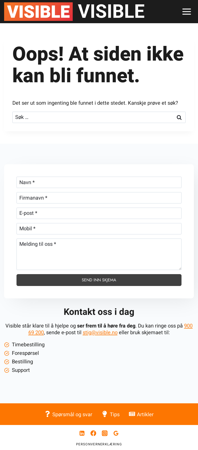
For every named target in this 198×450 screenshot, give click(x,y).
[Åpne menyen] (186, 11)
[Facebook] (93, 433)
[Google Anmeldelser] (116, 433)
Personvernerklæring (99, 444)
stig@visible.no (100, 332)
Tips (110, 414)
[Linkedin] (82, 433)
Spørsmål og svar (68, 414)
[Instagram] (104, 433)
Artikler (141, 414)
